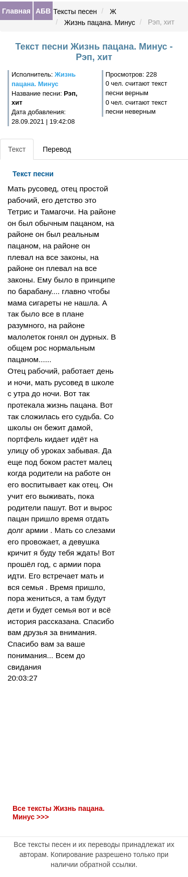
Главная (16, 11)
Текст (17, 149)
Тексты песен (75, 12)
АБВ (43, 11)
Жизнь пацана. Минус (99, 23)
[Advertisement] (63, 744)
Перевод (57, 149)
